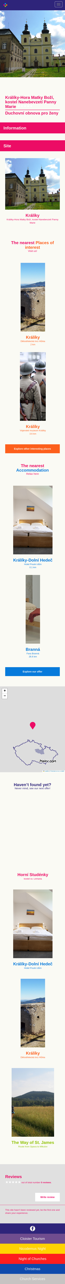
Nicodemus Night (32, 1249)
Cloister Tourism (32, 1239)
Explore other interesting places (32, 448)
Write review (47, 1197)
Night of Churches (32, 1259)
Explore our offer (32, 671)
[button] (33, 725)
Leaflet (46, 771)
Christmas (32, 1269)
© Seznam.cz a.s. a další (57, 771)
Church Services (32, 1279)
